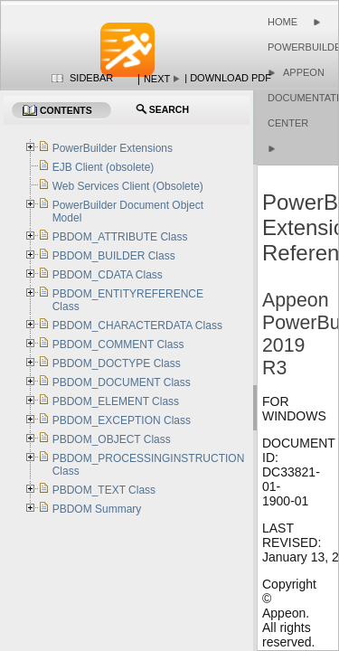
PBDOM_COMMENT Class (118, 344)
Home (282, 21)
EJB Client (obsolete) (103, 167)
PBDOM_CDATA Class (107, 275)
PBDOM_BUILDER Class (113, 256)
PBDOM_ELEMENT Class (115, 401)
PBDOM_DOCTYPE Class (116, 363)
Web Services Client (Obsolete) (127, 186)
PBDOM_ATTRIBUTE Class (120, 237)
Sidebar (91, 77)
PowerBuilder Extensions (112, 148)
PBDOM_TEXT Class (103, 490)
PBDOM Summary (97, 509)
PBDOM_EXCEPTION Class (121, 420)
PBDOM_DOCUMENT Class (121, 382)
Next (157, 78)
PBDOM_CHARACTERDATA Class (137, 325)
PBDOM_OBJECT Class (111, 439)
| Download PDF (227, 77)
